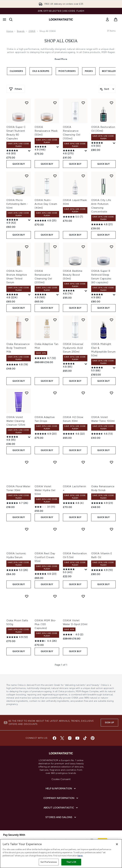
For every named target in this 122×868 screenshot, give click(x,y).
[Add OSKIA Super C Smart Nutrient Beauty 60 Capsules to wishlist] (26, 103)
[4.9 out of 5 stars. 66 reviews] (101, 296)
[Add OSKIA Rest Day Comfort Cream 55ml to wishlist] (55, 529)
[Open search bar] (11, 19)
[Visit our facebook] (54, 738)
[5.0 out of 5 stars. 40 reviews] (73, 571)
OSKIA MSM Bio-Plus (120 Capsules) (45, 624)
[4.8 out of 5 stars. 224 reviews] (16, 296)
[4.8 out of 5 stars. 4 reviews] (73, 503)
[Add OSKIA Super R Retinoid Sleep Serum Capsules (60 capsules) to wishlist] (111, 247)
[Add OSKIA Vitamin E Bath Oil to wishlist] (111, 529)
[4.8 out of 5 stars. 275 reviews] (73, 152)
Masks (89, 71)
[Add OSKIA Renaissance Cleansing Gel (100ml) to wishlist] (83, 103)
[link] (107, 19)
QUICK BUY (18, 164)
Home (9, 31)
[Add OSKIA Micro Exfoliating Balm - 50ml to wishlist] (26, 176)
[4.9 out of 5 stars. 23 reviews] (102, 503)
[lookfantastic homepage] (61, 19)
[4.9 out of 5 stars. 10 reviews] (102, 570)
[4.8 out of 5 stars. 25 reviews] (45, 220)
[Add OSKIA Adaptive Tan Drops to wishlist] (55, 393)
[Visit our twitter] (62, 738)
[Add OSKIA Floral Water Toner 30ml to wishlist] (26, 462)
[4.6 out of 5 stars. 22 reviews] (74, 434)
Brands (20, 31)
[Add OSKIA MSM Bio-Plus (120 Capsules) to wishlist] (55, 596)
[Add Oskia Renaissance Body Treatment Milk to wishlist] (26, 320)
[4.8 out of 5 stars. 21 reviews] (102, 224)
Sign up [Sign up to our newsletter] (109, 722)
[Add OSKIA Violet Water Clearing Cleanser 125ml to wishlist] (26, 393)
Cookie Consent (61, 779)
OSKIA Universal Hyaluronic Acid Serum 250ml (73, 347)
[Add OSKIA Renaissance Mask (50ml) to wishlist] (55, 103)
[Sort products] (107, 89)
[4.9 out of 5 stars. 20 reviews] (46, 434)
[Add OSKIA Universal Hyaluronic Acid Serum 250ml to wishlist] (83, 320)
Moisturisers (66, 71)
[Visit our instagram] (70, 738)
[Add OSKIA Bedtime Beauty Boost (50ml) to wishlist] (83, 247)
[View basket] (115, 19)
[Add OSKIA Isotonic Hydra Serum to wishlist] (26, 529)
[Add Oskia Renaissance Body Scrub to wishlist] (111, 462)
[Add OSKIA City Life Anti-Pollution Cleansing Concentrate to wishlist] (111, 176)
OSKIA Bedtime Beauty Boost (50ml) (72, 274)
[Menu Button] (4, 19)
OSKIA (32, 31)
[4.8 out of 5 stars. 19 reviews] (17, 364)
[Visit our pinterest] (92, 738)
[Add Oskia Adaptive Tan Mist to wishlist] (55, 320)
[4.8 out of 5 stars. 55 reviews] (16, 439)
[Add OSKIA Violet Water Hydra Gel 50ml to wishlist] (55, 462)
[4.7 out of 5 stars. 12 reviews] (45, 358)
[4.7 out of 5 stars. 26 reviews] (17, 503)
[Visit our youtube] (77, 738)
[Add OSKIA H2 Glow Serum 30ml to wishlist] (83, 393)
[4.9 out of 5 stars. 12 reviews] (17, 637)
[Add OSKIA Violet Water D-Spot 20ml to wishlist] (83, 596)
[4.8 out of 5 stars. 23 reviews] (45, 574)
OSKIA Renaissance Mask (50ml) (46, 130)
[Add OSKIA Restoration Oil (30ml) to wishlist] (111, 103)
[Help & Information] (61, 788)
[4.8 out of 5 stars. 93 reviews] (16, 152)
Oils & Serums (40, 71)
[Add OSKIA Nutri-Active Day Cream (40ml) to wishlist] (55, 176)
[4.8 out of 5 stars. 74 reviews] (73, 292)
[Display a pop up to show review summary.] (29, 151)
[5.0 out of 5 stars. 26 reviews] (17, 570)
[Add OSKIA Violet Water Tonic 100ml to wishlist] (111, 393)
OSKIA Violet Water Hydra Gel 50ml (45, 490)
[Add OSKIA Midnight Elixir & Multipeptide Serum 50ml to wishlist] (111, 320)
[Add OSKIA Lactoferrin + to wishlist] (83, 462)
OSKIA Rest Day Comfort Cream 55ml (45, 557)
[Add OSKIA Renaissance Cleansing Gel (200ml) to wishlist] (55, 247)
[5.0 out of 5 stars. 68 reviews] (101, 369)
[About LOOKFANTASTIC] (61, 807)
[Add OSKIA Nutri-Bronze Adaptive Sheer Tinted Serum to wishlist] (26, 247)
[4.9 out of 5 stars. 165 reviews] (45, 296)
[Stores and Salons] (61, 817)
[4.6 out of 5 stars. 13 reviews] (102, 434)
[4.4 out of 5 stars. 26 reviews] (46, 641)
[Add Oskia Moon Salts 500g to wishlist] (26, 596)
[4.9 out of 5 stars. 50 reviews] (101, 145)
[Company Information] (61, 798)
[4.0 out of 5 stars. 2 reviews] (73, 634)
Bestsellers (109, 71)
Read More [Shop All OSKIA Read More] (61, 59)
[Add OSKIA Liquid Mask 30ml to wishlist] (83, 176)
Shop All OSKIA (61, 41)
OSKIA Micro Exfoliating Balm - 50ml (17, 204)
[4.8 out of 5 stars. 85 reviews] (73, 366)
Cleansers (16, 71)
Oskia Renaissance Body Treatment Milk (18, 347)
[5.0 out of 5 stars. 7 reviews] (73, 217)
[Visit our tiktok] (85, 738)
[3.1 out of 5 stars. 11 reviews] (45, 507)
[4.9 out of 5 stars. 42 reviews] (16, 222)
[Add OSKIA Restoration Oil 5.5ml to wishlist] (83, 529)
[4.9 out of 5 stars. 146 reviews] (45, 149)
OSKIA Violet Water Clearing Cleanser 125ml (15, 421)
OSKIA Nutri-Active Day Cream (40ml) (46, 204)
